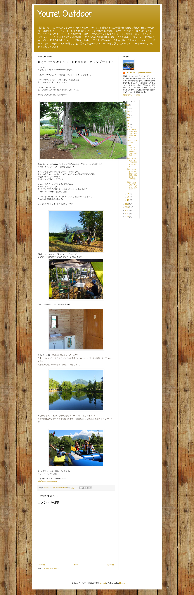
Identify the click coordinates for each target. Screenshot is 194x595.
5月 (128, 197)
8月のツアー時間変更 (132, 141)
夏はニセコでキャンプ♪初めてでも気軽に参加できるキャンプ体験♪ (132, 174)
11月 (129, 117)
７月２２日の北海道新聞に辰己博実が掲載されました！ (132, 133)
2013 (127, 207)
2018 (127, 105)
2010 (127, 217)
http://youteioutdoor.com (47, 481)
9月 (128, 120)
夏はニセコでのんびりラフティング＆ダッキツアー (132, 186)
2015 (127, 115)
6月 (128, 194)
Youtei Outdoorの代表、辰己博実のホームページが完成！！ (132, 150)
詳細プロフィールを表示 (131, 95)
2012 (127, 210)
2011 (127, 213)
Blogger (122, 583)
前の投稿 (110, 565)
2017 (127, 108)
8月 (128, 124)
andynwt (103, 583)
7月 (128, 127)
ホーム (76, 565)
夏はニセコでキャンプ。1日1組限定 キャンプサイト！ (132, 162)
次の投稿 (41, 565)
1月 (128, 200)
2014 (127, 204)
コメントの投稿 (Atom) (50, 569)
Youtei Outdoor (65, 14)
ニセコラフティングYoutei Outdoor (138, 73)
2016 (127, 111)
